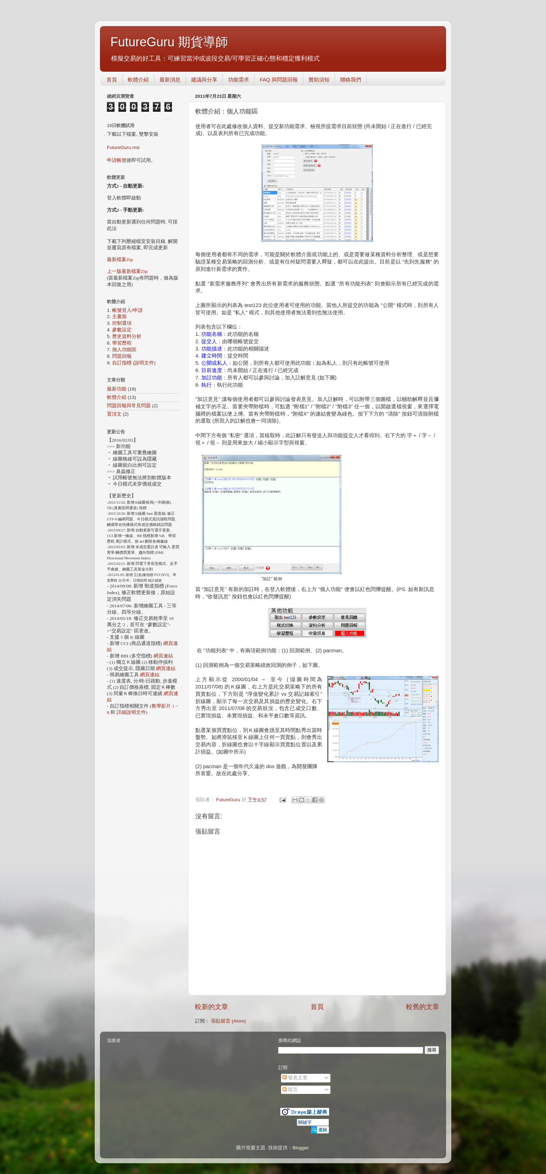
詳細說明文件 (131, 712)
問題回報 (122, 356)
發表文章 (294, 1077)
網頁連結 (163, 656)
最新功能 (116, 389)
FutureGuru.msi (123, 147)
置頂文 (114, 414)
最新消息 (169, 79)
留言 (290, 1089)
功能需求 (238, 79)
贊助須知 (319, 79)
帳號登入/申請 (127, 310)
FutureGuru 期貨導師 (169, 42)
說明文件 (144, 362)
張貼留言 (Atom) (228, 1021)
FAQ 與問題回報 (279, 79)
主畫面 (119, 316)
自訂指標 (122, 362)
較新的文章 (211, 1006)
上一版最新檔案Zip (127, 271)
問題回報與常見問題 (129, 405)
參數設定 (122, 329)
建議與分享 (204, 79)
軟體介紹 (138, 79)
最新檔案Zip (120, 259)
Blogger (300, 1147)
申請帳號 (116, 160)
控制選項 (122, 323)
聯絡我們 (350, 79)
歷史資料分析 (126, 336)
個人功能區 (124, 349)
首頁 (112, 79)
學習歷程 (122, 343)
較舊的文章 (422, 1006)
